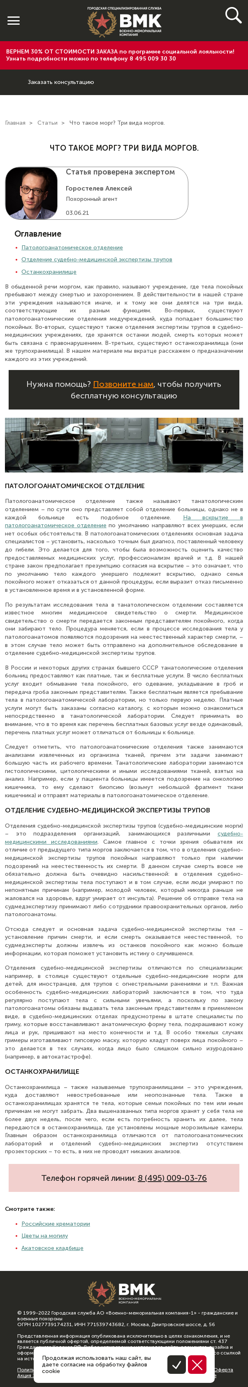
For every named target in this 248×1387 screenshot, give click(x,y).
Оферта (223, 1370)
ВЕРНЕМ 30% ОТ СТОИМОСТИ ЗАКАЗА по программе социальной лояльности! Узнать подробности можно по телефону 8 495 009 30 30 (120, 55)
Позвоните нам (123, 384)
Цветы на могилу (44, 1235)
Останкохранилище (48, 271)
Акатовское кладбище (52, 1248)
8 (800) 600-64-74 (14, 75)
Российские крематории (55, 1223)
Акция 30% (30, 1375)
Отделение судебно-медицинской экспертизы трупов (96, 259)
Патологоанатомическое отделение (72, 247)
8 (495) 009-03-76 (172, 1178)
